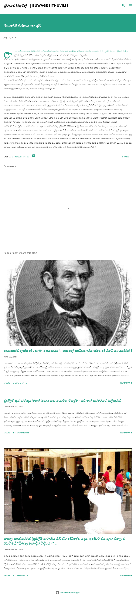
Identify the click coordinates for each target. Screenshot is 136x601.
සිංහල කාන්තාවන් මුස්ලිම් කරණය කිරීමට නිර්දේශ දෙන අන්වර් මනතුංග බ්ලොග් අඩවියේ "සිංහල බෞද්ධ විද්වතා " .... (64, 541)
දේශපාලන (17, 156)
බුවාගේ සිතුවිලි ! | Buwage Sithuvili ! (36, 5)
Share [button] (125, 156)
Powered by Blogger (68, 592)
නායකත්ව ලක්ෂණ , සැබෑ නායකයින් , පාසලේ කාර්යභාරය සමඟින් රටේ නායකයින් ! (68, 350)
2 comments (20, 382)
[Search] (123, 5)
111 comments (21, 432)
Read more (126, 382)
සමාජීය (26, 156)
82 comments (20, 575)
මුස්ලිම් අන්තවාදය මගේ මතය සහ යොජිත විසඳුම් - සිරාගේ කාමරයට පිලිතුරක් (62, 400)
